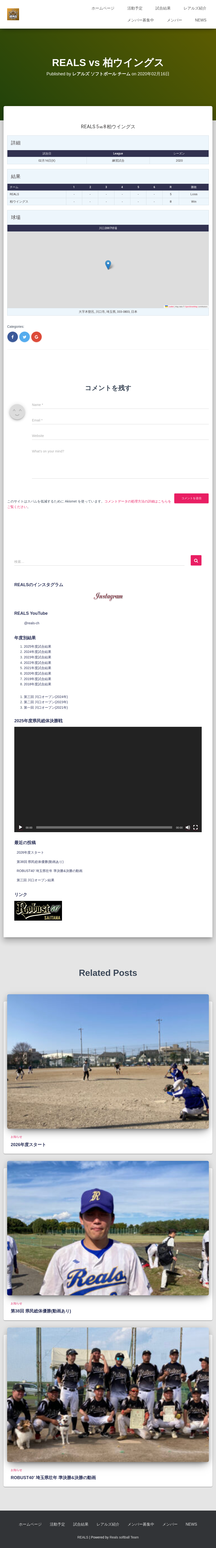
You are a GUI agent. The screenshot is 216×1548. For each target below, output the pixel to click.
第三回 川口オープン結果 (35, 880)
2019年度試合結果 (37, 679)
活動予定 (135, 8)
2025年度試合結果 (37, 646)
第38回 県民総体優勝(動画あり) (40, 862)
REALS (82, 1537)
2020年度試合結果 (37, 673)
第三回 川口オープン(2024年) (46, 697)
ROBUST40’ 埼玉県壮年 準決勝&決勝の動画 (49, 871)
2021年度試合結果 (37, 668)
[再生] (20, 827)
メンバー (174, 20)
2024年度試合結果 (37, 652)
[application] (108, 779)
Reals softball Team (124, 1537)
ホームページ (103, 8)
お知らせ (16, 1136)
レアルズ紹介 (195, 8)
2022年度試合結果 (37, 663)
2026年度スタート (30, 852)
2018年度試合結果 (37, 684)
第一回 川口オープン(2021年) (46, 707)
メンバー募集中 (140, 20)
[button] (108, 265)
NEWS (200, 20)
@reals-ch (31, 623)
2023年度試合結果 (37, 657)
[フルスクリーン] (195, 827)
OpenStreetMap (191, 307)
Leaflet (169, 307)
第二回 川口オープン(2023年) (46, 702)
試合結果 (163, 8)
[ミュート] (187, 827)
